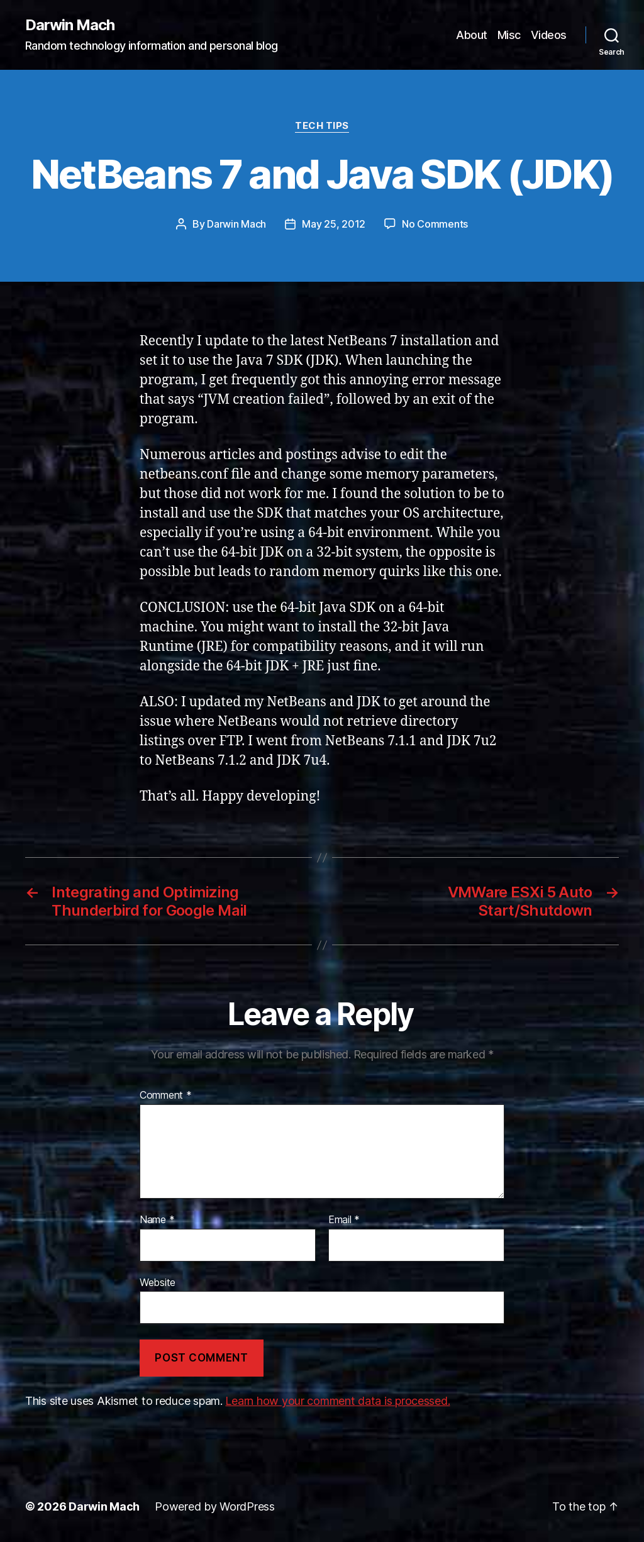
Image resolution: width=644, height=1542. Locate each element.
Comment (166, 1095)
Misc (509, 35)
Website (157, 1282)
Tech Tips (322, 125)
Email (344, 1220)
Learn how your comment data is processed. (337, 1400)
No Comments (435, 224)
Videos (549, 35)
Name (157, 1220)
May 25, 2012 (333, 224)
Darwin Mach (69, 25)
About (471, 35)
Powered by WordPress (215, 1506)
